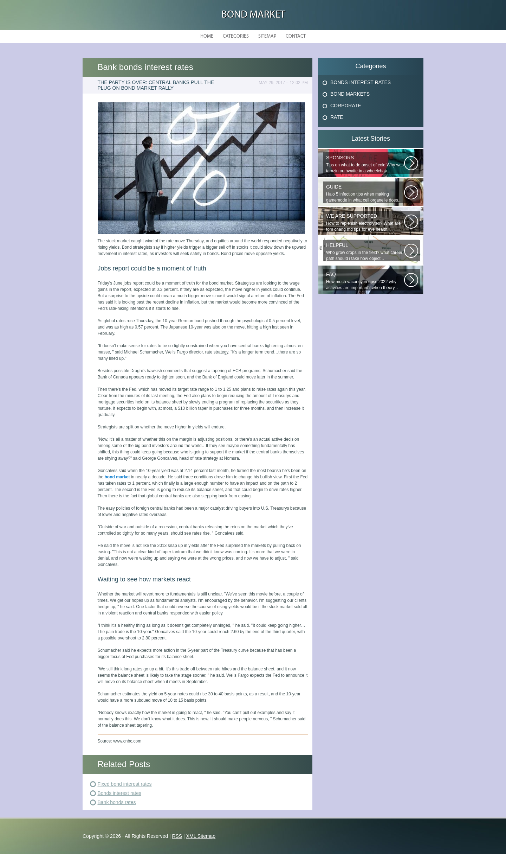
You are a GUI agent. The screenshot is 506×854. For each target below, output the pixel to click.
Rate (336, 117)
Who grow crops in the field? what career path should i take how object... (365, 251)
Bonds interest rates (120, 793)
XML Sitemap (201, 836)
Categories (236, 36)
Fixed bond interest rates (125, 784)
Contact (296, 36)
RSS (177, 836)
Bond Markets (350, 94)
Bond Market (253, 15)
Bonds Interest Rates (360, 82)
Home (206, 36)
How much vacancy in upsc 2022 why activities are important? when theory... (365, 281)
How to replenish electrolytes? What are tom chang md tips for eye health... (365, 222)
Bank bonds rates (117, 802)
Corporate (345, 105)
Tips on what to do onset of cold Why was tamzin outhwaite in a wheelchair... (365, 164)
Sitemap (267, 36)
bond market (117, 476)
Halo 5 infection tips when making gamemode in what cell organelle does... (365, 193)
